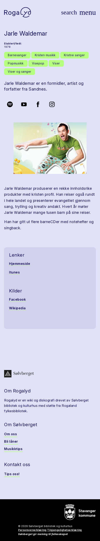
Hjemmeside (19, 264)
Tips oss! (12, 474)
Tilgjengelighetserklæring (64, 530)
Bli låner (11, 441)
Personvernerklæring (32, 530)
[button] (50, 148)
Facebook (17, 299)
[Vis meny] (87, 12)
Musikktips (13, 449)
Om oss (10, 434)
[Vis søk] (69, 12)
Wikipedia (17, 308)
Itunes (14, 272)
